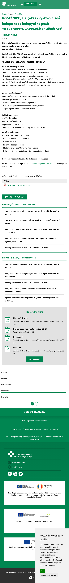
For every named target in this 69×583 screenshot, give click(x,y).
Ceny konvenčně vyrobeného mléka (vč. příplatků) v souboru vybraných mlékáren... (30, 240)
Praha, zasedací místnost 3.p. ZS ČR (30, 328)
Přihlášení (31, 4)
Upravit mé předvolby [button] (48, 575)
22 (7, 330)
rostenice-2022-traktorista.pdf (17, 184)
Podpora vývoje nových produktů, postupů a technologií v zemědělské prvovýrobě (34, 437)
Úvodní (4, 14)
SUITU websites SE (33, 572)
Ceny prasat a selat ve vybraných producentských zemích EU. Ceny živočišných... (33, 231)
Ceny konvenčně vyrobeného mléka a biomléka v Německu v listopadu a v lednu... (30, 290)
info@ (17, 467)
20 (7, 319)
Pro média (5, 391)
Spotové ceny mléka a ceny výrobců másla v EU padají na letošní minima (32, 222)
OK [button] (42, 571)
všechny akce (34, 359)
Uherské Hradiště (21, 318)
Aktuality (18, 14)
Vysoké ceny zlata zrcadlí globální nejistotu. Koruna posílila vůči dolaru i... (32, 299)
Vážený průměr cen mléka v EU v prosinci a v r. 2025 (26, 247)
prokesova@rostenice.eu (42, 163)
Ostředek (17, 347)
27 (7, 349)
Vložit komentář (14, 197)
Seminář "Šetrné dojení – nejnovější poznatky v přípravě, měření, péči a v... (38, 322)
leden (7, 321)
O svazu (4, 372)
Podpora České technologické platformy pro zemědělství (34, 429)
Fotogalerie (6, 384)
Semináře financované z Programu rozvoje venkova (34, 521)
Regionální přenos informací (34, 420)
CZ (32, 404)
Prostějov (18, 337)
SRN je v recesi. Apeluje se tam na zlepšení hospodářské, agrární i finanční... (32, 213)
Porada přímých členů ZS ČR (23, 332)
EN (36, 404)
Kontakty (5, 397)
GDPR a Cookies (11, 572)
